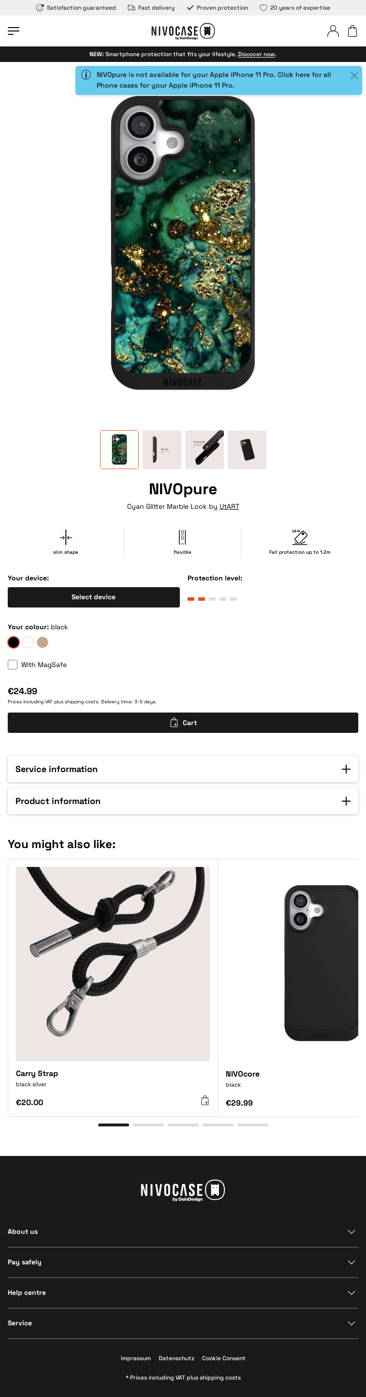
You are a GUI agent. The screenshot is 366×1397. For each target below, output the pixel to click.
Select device (94, 596)
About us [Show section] (23, 1231)
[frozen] (28, 642)
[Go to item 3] (183, 1125)
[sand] (42, 642)
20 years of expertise (295, 8)
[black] (13, 642)
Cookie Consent (224, 1358)
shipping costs (81, 701)
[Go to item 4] (218, 1125)
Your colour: (28, 627)
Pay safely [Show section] (25, 1262)
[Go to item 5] (252, 1125)
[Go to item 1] (113, 1125)
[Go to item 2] (148, 1125)
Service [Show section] (20, 1323)
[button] (183, 769)
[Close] (354, 75)
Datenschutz (176, 1358)
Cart (183, 722)
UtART (229, 506)
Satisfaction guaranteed (76, 8)
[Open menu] (13, 30)
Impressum (136, 1358)
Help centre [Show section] (27, 1292)
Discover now (256, 54)
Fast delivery (151, 8)
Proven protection (217, 8)
